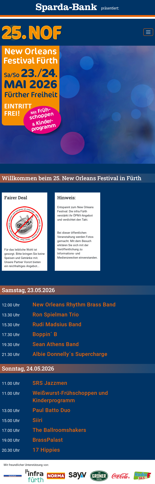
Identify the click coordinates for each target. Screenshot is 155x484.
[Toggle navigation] (148, 32)
